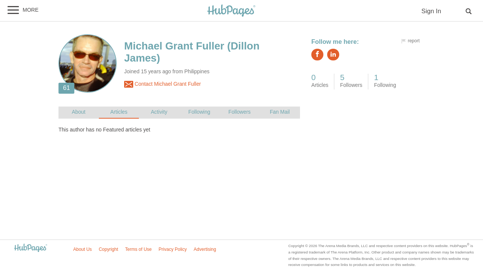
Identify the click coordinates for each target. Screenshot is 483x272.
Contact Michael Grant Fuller (162, 84)
